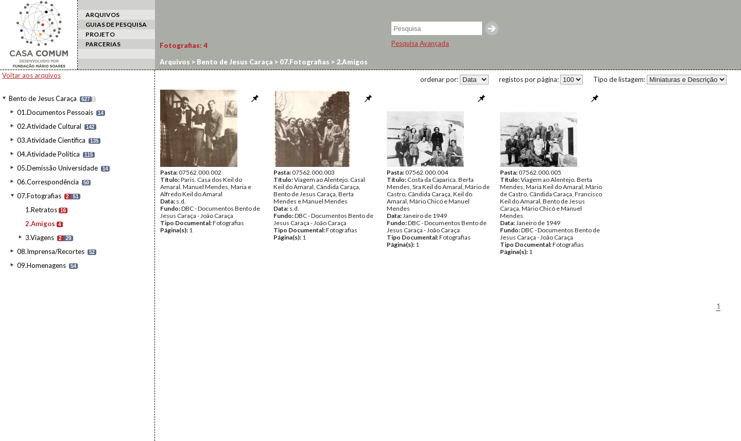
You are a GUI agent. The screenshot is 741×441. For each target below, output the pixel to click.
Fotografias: (184, 45)
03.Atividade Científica (51, 140)
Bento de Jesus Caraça (43, 98)
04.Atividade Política (48, 154)
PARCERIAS (102, 44)
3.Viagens (39, 237)
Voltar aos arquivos (31, 75)
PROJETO (100, 34)
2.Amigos (40, 223)
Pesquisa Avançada (420, 43)
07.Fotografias (39, 196)
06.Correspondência (48, 182)
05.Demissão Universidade (57, 168)
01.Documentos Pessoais (55, 112)
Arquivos (175, 62)
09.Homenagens (41, 265)
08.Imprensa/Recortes (50, 251)
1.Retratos (41, 210)
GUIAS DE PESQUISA (116, 24)
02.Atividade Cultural (49, 126)
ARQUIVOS (102, 15)
